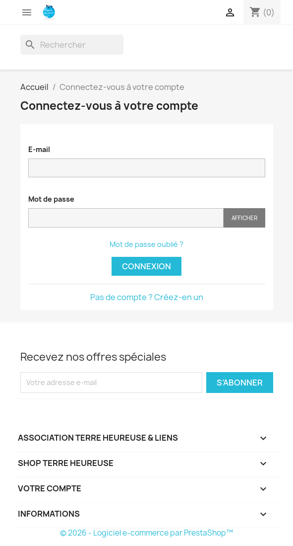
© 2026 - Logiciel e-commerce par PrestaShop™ (146, 533)
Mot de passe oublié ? (146, 244)
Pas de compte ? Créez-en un (146, 297)
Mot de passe (51, 199)
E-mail (39, 149)
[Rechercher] (71, 45)
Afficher (244, 218)
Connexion (146, 266)
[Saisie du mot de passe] (126, 218)
